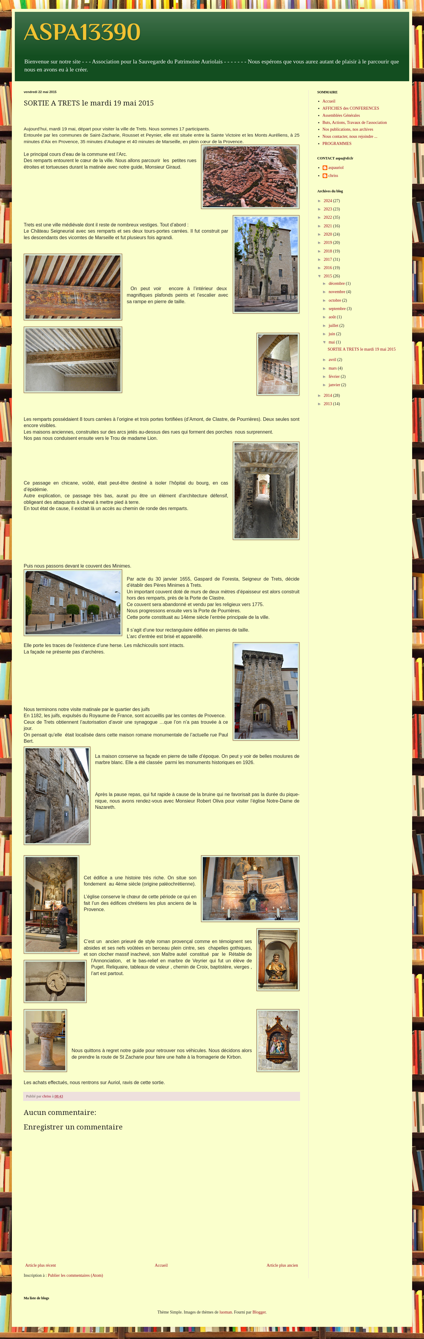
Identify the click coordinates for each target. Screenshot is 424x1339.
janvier (335, 385)
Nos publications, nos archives (348, 129)
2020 (328, 234)
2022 (328, 217)
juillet (334, 325)
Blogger (258, 1312)
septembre (338, 308)
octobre (335, 300)
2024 (328, 201)
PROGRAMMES (337, 143)
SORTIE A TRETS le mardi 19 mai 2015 (362, 349)
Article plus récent (40, 1265)
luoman (225, 1312)
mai (332, 342)
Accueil (161, 1265)
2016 (328, 268)
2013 (328, 404)
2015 (328, 276)
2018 (328, 251)
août (333, 317)
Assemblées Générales (341, 115)
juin (332, 334)
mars (333, 368)
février (335, 376)
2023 (328, 209)
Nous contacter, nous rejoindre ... (350, 136)
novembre (337, 292)
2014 (328, 395)
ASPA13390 (82, 31)
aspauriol (336, 167)
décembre (337, 283)
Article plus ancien (282, 1265)
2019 (328, 242)
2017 (328, 259)
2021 (328, 226)
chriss (333, 175)
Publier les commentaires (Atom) (75, 1275)
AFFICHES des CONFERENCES (351, 108)
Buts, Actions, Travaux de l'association (355, 122)
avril (333, 359)
